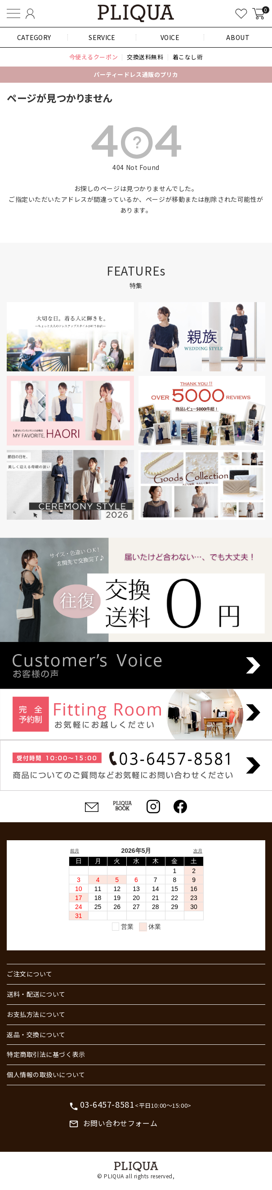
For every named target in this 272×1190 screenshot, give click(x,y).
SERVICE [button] (102, 37)
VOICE (170, 37)
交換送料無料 (145, 57)
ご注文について (30, 973)
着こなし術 (188, 57)
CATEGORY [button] (34, 37)
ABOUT (238, 37)
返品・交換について (36, 1034)
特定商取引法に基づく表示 (46, 1054)
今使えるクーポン (93, 57)
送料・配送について (36, 993)
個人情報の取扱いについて (46, 1074)
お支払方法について (36, 1014)
